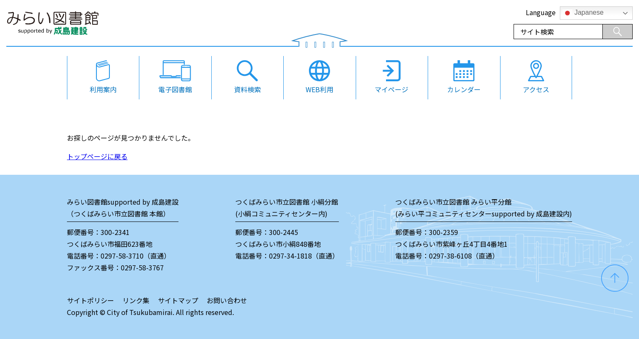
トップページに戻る (97, 156)
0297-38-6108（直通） (464, 256)
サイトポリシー (90, 300)
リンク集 (135, 300)
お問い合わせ (227, 300)
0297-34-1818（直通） (304, 256)
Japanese (583, 13)
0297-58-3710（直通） (135, 256)
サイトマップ (178, 300)
